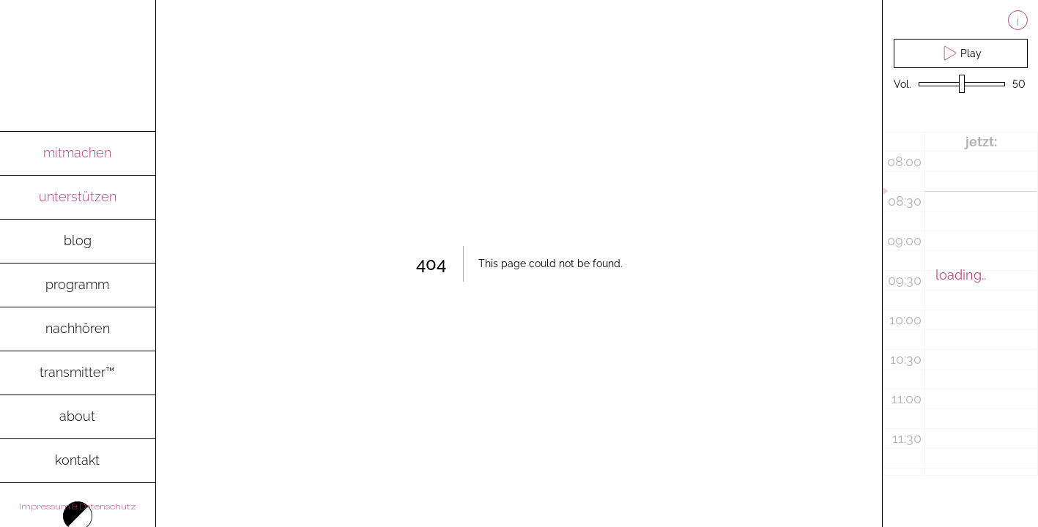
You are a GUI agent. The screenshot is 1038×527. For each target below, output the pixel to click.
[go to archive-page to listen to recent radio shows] (77, 329)
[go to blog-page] (77, 242)
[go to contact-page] (77, 461)
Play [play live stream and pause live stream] (960, 53)
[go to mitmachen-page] (77, 154)
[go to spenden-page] (77, 198)
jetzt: (981, 141)
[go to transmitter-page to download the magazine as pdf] (77, 373)
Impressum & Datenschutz (77, 506)
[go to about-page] (77, 417)
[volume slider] (962, 84)
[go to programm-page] (77, 285)
